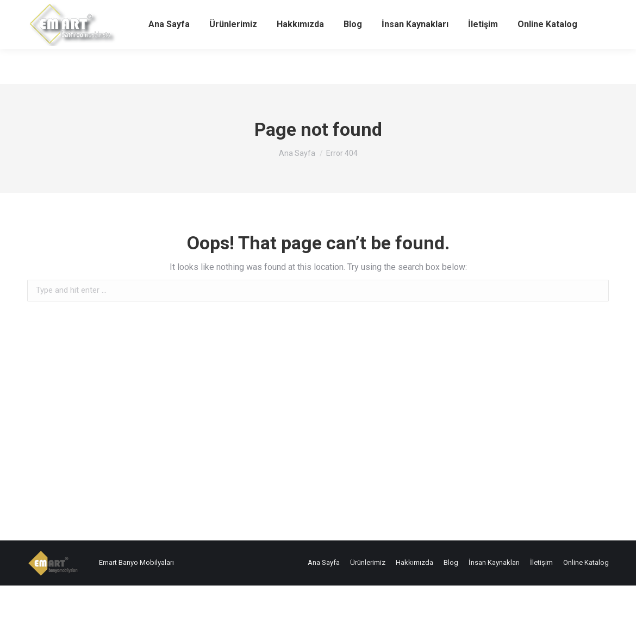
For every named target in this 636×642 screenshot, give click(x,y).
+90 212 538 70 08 (58, 18)
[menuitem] (169, 59)
